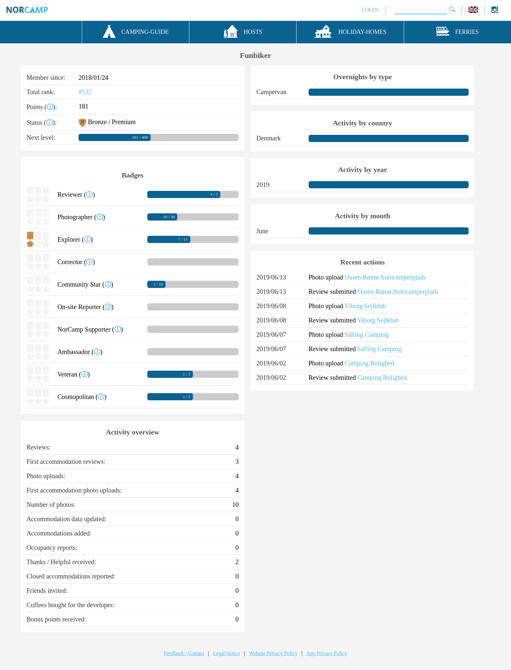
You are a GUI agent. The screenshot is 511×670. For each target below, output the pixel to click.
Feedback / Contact (184, 653)
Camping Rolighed (369, 363)
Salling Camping (367, 334)
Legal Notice (226, 653)
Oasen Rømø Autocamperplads (385, 277)
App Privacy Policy (326, 653)
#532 (85, 91)
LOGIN (370, 10)
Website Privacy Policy (273, 653)
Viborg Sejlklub (365, 305)
